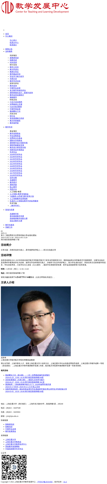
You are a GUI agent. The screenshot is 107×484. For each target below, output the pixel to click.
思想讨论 (13, 189)
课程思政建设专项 (17, 145)
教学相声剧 (14, 123)
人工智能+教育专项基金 (19, 194)
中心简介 (13, 40)
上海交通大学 (10, 439)
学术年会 (13, 152)
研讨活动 (13, 65)
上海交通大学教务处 (13, 442)
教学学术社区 (15, 81)
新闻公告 (8, 49)
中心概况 (8, 36)
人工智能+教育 (15, 192)
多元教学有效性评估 (18, 90)
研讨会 (12, 116)
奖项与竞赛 (9, 210)
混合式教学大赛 (16, 221)
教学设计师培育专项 (18, 147)
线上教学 (13, 187)
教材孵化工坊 (15, 111)
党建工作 (8, 227)
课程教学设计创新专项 (19, 143)
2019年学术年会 (16, 168)
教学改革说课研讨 (17, 95)
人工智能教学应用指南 (19, 199)
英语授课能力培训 (17, 118)
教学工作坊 (14, 67)
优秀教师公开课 (16, 104)
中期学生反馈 (15, 88)
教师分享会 (14, 72)
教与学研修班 (15, 121)
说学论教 (13, 178)
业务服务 (8, 51)
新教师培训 (14, 58)
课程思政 (13, 185)
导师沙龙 (13, 79)
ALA (65, 482)
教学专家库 (9, 225)
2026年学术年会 (16, 154)
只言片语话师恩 (16, 102)
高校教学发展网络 (12, 446)
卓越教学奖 (14, 214)
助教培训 (13, 60)
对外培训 (13, 62)
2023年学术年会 (16, 159)
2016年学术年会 (16, 175)
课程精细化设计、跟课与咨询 (21, 93)
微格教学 (13, 97)
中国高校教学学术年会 (14, 449)
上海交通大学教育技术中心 (16, 444)
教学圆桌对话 (15, 74)
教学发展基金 (15, 133)
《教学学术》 (15, 206)
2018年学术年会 (16, 171)
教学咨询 (13, 86)
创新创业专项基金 (17, 150)
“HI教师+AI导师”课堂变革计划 (22, 196)
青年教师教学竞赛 (17, 216)
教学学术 (8, 127)
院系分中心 (14, 43)
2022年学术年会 (16, 161)
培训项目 (13, 55)
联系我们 (13, 45)
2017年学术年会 (16, 173)
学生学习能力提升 (17, 76)
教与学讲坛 (14, 69)
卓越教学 (13, 180)
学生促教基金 (15, 136)
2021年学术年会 (16, 164)
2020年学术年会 (16, 166)
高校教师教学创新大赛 (19, 218)
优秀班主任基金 (16, 138)
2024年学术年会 (16, 157)
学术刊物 (13, 203)
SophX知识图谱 (16, 107)
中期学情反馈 (15, 109)
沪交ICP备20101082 (45, 482)
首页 (7, 34)
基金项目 (13, 131)
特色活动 (13, 100)
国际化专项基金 (16, 140)
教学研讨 (13, 182)
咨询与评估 (14, 83)
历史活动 (13, 114)
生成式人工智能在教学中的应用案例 (24, 201)
